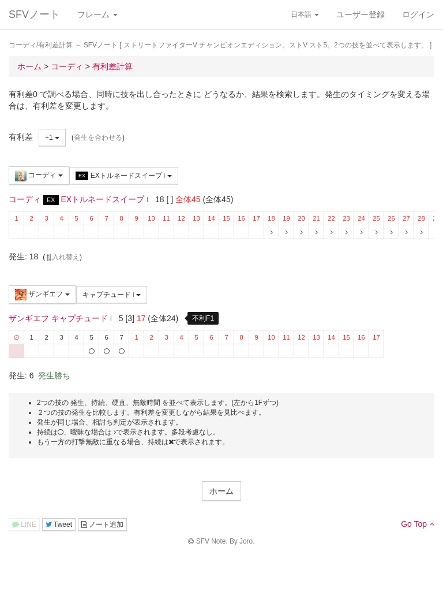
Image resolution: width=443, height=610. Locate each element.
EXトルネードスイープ (124, 176)
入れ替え (62, 257)
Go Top (417, 524)
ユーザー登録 (360, 14)
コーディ (39, 175)
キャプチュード (111, 295)
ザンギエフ (42, 294)
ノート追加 (102, 524)
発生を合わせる (98, 137)
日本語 (305, 14)
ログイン (418, 14)
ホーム (221, 491)
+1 (52, 137)
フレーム (97, 14)
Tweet (59, 524)
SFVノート (34, 14)
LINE (24, 524)
